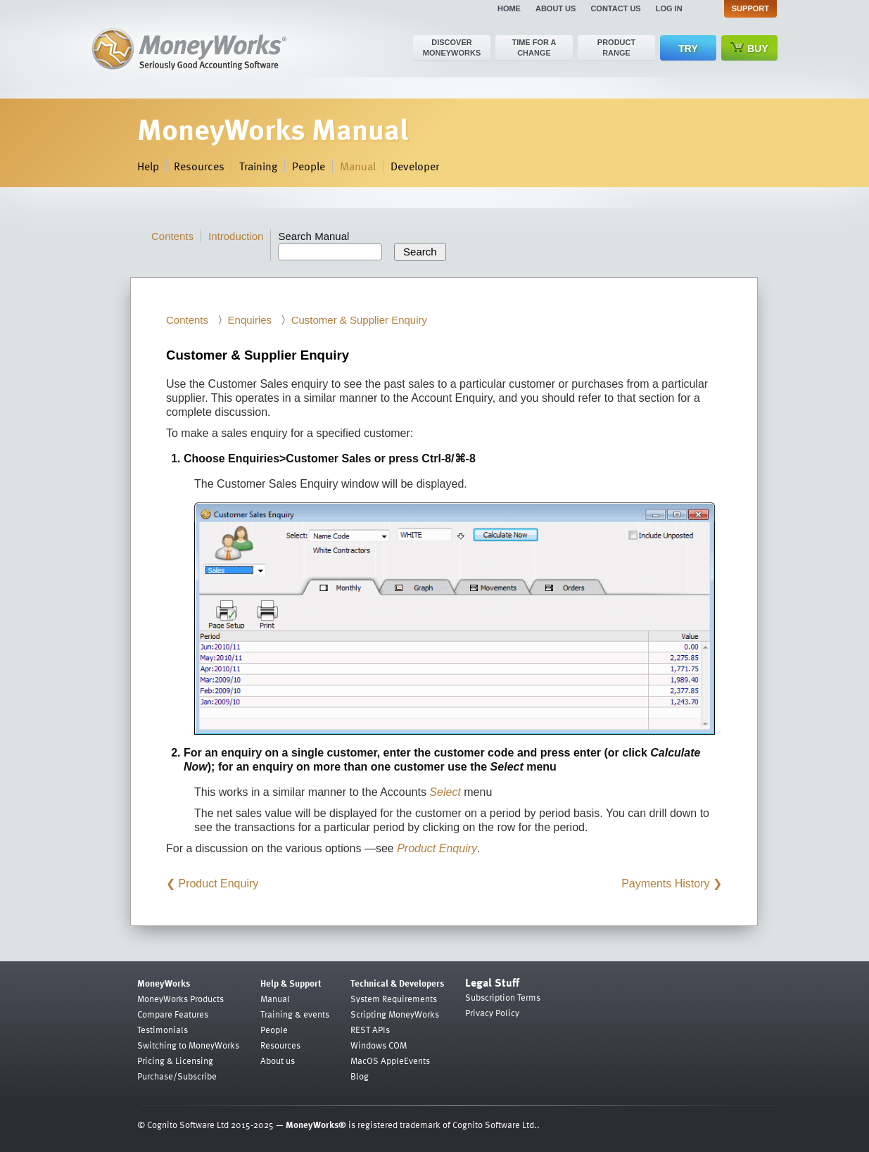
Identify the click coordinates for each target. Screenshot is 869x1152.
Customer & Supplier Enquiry (359, 320)
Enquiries (250, 320)
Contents (172, 236)
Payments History (665, 884)
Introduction (235, 236)
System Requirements (393, 999)
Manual (358, 166)
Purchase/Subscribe (177, 1076)
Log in (669, 8)
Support (750, 8)
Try (687, 48)
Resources (199, 166)
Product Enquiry (218, 884)
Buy (749, 48)
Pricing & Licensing (175, 1060)
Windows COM (378, 1045)
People (308, 166)
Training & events (294, 1014)
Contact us (615, 8)
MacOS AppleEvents (390, 1060)
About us (555, 8)
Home (509, 8)
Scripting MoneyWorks (394, 1014)
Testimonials (162, 1030)
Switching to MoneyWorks (188, 1045)
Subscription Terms (502, 997)
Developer (415, 166)
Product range (616, 47)
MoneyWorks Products (180, 999)
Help (148, 166)
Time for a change (534, 47)
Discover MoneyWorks (452, 47)
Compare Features (172, 1014)
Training (258, 166)
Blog (359, 1076)
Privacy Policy (492, 1013)
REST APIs (370, 1030)
